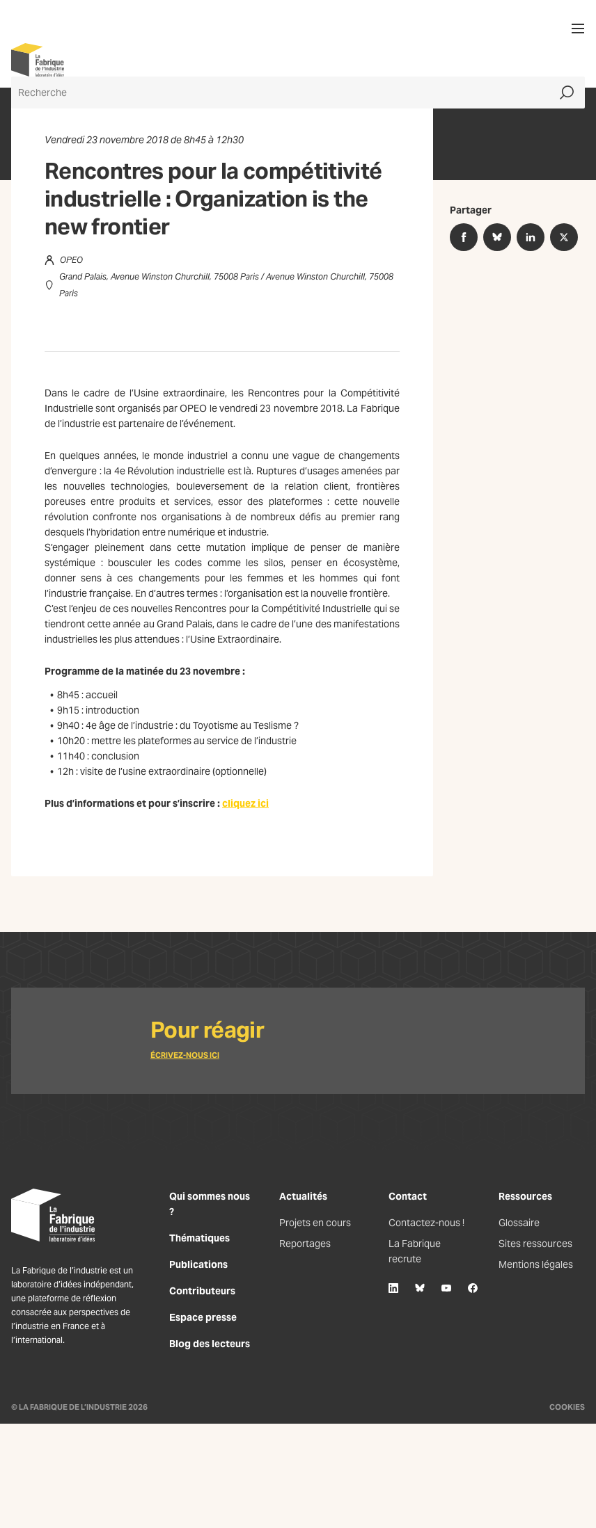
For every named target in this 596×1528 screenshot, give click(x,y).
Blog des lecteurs (209, 1343)
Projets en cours (315, 1222)
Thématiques (199, 1238)
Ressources (525, 1196)
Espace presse (203, 1317)
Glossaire (519, 1222)
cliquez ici (245, 803)
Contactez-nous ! (426, 1222)
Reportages (305, 1243)
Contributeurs (202, 1291)
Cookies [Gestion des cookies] (567, 1407)
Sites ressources (535, 1243)
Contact (408, 1196)
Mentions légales (536, 1264)
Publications (198, 1264)
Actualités (303, 1196)
